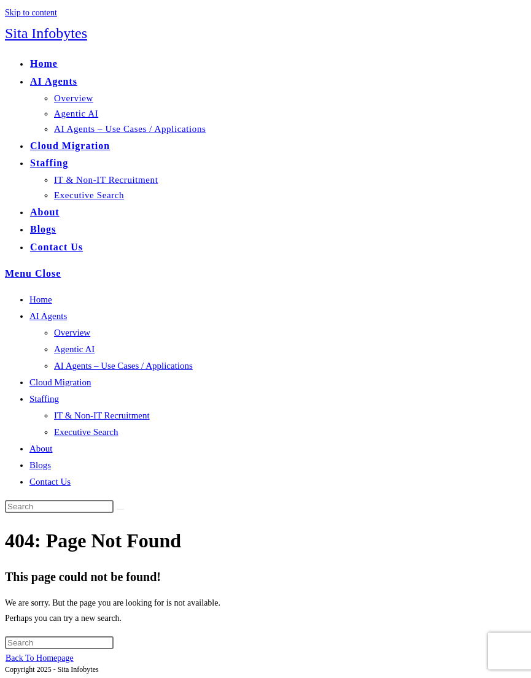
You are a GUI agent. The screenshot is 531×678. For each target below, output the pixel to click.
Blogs (40, 465)
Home (40, 299)
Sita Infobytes (46, 33)
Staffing (44, 399)
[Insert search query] (59, 506)
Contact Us (50, 482)
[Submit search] (120, 509)
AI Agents (48, 316)
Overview (72, 332)
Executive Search (86, 432)
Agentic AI (74, 349)
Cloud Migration (60, 382)
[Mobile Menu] (33, 273)
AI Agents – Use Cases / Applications (123, 366)
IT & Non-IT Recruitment (102, 415)
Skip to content (31, 12)
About (41, 448)
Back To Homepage (40, 658)
